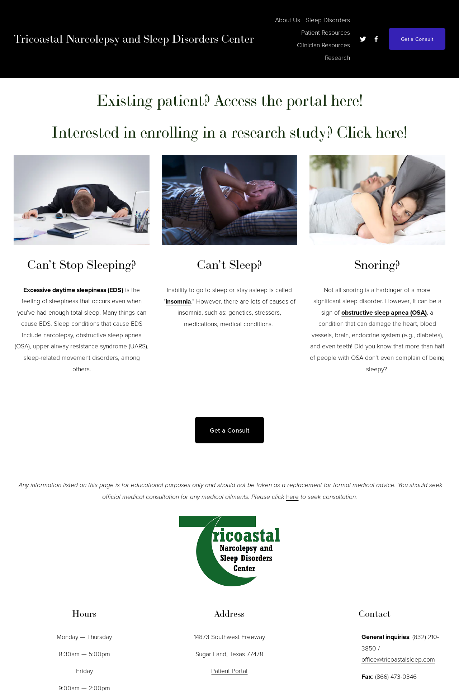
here (292, 496)
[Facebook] (376, 39)
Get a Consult (417, 39)
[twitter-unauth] (362, 39)
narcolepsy (58, 334)
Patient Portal (229, 670)
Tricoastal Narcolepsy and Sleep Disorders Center (134, 39)
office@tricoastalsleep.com (398, 659)
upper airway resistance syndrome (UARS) (90, 346)
